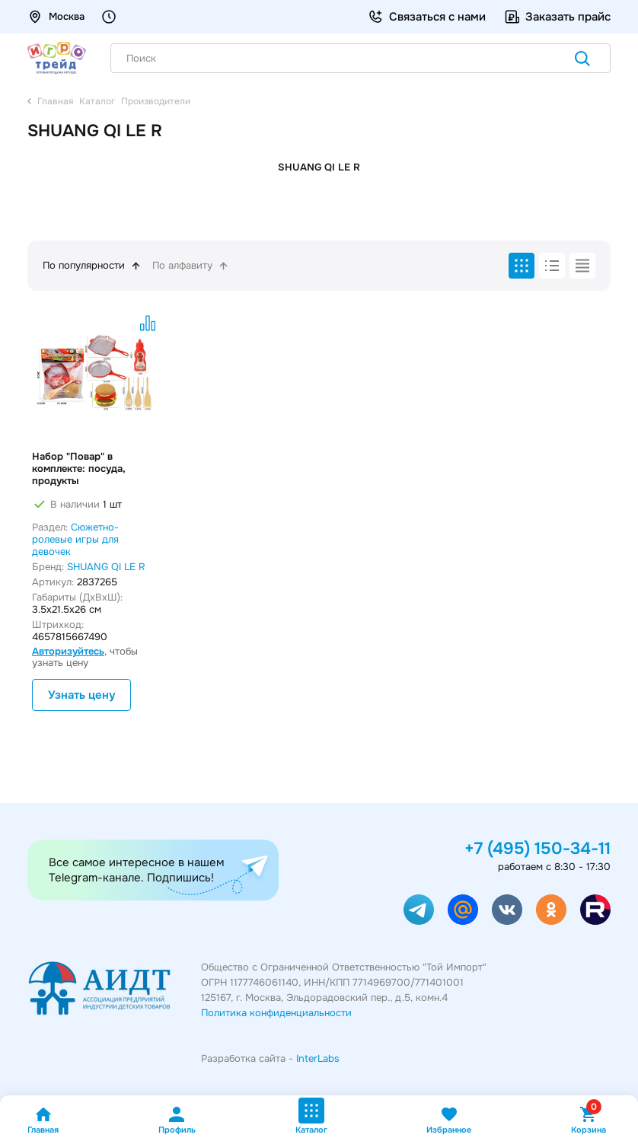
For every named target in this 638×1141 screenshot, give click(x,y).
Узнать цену (81, 695)
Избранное (448, 1120)
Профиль (177, 1120)
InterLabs (318, 1058)
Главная (43, 1120)
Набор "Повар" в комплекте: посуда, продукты (79, 469)
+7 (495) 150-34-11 (537, 849)
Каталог (311, 1116)
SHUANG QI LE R (106, 566)
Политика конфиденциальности (276, 1012)
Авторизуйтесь (68, 651)
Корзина (588, 1120)
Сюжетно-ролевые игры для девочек (75, 539)
